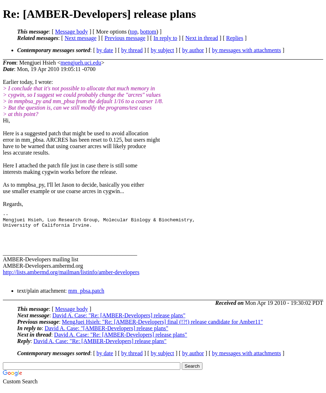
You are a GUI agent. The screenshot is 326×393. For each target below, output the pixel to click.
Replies (234, 38)
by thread (132, 50)
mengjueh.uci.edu (80, 63)
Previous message (125, 38)
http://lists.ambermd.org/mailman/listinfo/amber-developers (71, 277)
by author (193, 50)
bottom (148, 32)
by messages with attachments (246, 50)
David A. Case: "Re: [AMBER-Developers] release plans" (119, 321)
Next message (80, 38)
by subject (162, 50)
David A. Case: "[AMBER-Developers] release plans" (106, 334)
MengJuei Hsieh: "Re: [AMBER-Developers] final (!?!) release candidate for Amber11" (162, 327)
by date (104, 50)
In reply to (165, 38)
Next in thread (201, 38)
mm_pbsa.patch (86, 296)
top (133, 32)
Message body (71, 32)
